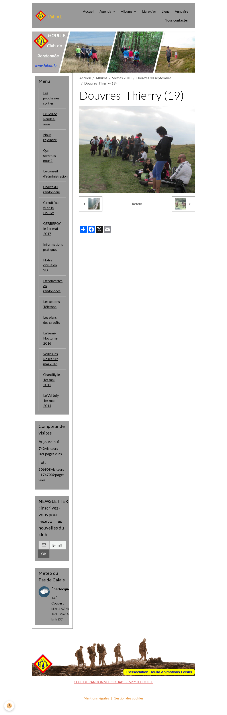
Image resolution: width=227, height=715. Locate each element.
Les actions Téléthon (51, 311)
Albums (127, 11)
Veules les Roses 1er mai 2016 (50, 367)
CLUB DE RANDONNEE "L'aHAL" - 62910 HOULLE (113, 692)
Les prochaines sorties (51, 98)
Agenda (106, 11)
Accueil (88, 11)
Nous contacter (176, 20)
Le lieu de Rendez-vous (50, 120)
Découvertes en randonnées (53, 292)
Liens (165, 11)
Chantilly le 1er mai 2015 (51, 389)
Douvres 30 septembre (153, 78)
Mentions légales (96, 709)
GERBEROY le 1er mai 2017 (52, 233)
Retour (137, 204)
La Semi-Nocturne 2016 (50, 346)
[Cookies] (9, 706)
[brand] (47, 15)
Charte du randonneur (52, 193)
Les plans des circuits (52, 327)
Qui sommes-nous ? (50, 157)
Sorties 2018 (121, 78)
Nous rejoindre (50, 139)
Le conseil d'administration (54, 176)
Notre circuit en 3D (50, 270)
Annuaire (181, 11)
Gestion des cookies (129, 709)
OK (44, 564)
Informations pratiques (53, 252)
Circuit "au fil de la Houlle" (51, 211)
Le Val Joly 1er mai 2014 (51, 410)
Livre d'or (149, 11)
